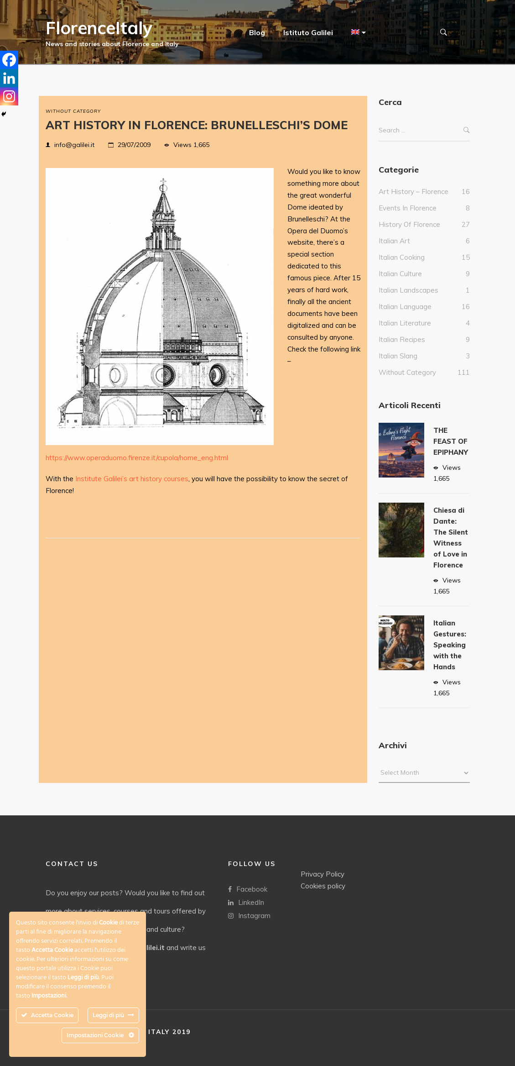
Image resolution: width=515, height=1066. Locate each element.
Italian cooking (402, 266)
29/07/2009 (134, 145)
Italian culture (400, 282)
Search (466, 139)
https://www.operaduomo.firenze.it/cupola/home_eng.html (137, 457)
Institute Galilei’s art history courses (131, 478)
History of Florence (409, 233)
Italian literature (405, 332)
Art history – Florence (413, 200)
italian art (394, 250)
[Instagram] (9, 96)
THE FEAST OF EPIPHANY (450, 450)
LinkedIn (246, 902)
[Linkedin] (9, 78)
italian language (405, 315)
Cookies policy (323, 885)
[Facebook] (9, 60)
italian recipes (402, 348)
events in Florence (408, 217)
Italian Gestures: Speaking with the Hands (449, 654)
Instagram (249, 915)
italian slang (398, 365)
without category (73, 111)
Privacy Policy (322, 873)
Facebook (247, 888)
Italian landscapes (408, 299)
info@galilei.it (74, 145)
